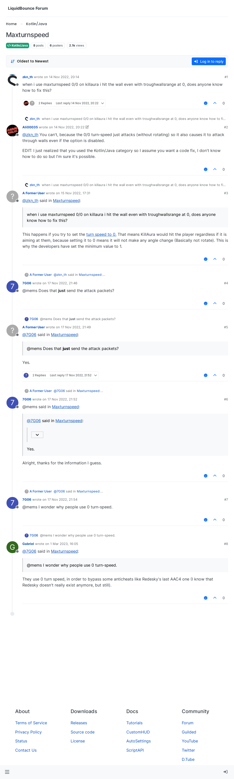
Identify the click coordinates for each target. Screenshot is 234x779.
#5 (226, 327)
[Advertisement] (117, 667)
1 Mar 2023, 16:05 (64, 544)
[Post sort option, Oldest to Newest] (29, 61)
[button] (7, 772)
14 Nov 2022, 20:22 (69, 127)
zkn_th (27, 77)
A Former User (33, 193)
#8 (226, 544)
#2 (226, 127)
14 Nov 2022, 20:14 (64, 77)
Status (21, 740)
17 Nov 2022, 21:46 (62, 283)
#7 (226, 499)
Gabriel (28, 544)
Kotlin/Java (17, 45)
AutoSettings (138, 740)
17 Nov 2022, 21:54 (62, 499)
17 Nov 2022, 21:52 (62, 399)
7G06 (26, 283)
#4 (226, 283)
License (78, 740)
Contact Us (26, 750)
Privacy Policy (28, 732)
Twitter (188, 750)
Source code (82, 732)
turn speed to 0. (101, 234)
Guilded (189, 732)
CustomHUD (138, 732)
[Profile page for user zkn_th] (12, 80)
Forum (187, 722)
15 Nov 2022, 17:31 (75, 193)
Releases (79, 722)
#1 (226, 77)
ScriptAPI (135, 750)
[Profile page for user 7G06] (12, 286)
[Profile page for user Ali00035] (12, 131)
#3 (226, 193)
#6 (226, 399)
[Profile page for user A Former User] (12, 196)
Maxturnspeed (66, 200)
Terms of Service (31, 722)
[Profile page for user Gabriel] (12, 547)
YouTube (190, 740)
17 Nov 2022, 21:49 (76, 327)
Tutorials (134, 722)
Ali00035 (30, 127)
